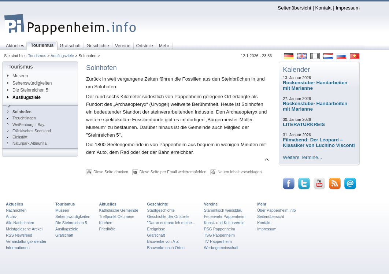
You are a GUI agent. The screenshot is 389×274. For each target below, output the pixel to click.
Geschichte (157, 204)
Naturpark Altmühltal (27, 143)
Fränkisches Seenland (29, 131)
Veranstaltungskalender (26, 241)
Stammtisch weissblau (223, 210)
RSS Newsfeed (19, 235)
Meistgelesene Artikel (24, 229)
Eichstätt (17, 137)
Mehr (261, 204)
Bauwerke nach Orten (166, 247)
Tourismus (37, 55)
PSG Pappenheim (219, 229)
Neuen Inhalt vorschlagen (240, 172)
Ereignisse (156, 229)
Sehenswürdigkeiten (29, 83)
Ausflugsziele (62, 55)
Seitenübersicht (294, 8)
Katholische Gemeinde (118, 210)
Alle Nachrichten (20, 223)
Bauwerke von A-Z (163, 241)
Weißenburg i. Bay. (26, 124)
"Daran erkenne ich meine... (171, 223)
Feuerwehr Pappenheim (224, 216)
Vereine (211, 204)
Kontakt (323, 8)
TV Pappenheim (218, 241)
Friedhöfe (107, 229)
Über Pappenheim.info (276, 210)
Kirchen (105, 223)
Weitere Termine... (302, 157)
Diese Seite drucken (110, 172)
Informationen (18, 247)
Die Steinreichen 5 (27, 90)
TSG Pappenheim (219, 235)
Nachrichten (16, 210)
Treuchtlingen (21, 118)
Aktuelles (14, 204)
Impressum (348, 8)
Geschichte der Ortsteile (168, 216)
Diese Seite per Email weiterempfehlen (173, 172)
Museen (17, 75)
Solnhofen (19, 112)
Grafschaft (64, 235)
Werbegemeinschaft (221, 247)
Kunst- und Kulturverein (224, 223)
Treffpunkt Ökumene (116, 216)
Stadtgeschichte (161, 210)
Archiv (11, 216)
